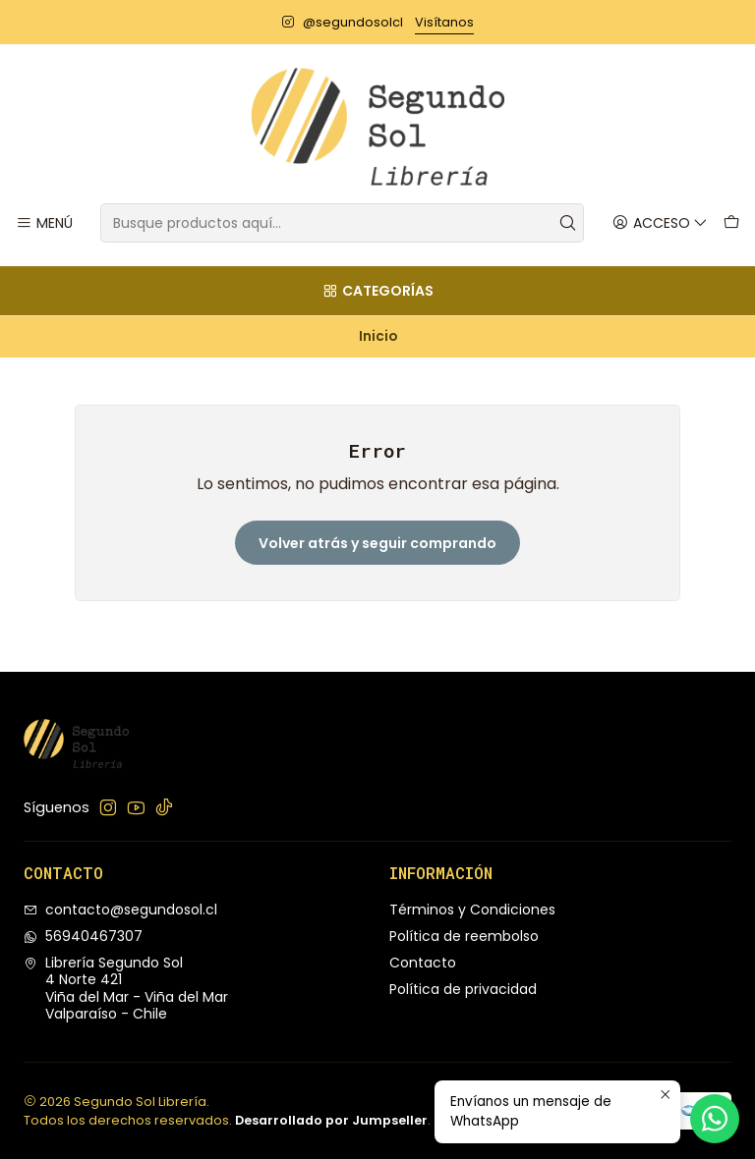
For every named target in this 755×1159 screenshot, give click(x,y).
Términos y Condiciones (472, 909)
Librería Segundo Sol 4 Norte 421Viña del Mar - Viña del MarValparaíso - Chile (126, 988)
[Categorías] (377, 290)
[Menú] (44, 223)
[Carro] (731, 223)
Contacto (422, 962)
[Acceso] (660, 223)
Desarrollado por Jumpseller (331, 1120)
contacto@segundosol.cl (120, 909)
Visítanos (444, 22)
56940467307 (83, 936)
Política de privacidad (463, 989)
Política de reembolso (464, 936)
